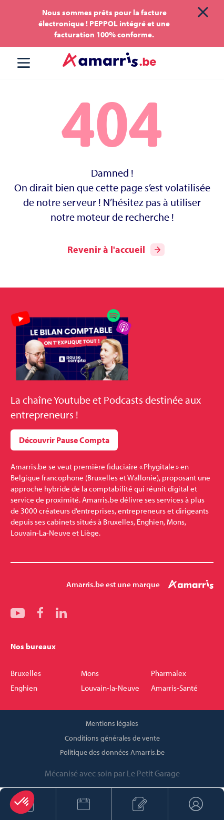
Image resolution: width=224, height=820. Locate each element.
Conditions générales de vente (112, 738)
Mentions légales (112, 723)
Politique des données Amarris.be (112, 752)
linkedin (61, 612)
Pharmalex (168, 673)
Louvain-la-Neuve (110, 688)
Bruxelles (26, 673)
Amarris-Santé (174, 688)
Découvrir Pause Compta (64, 440)
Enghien (24, 688)
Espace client (196, 804)
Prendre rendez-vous (83, 804)
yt (18, 612)
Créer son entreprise (140, 804)
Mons (90, 673)
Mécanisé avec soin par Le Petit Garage (112, 773)
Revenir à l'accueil (116, 249)
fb (40, 612)
